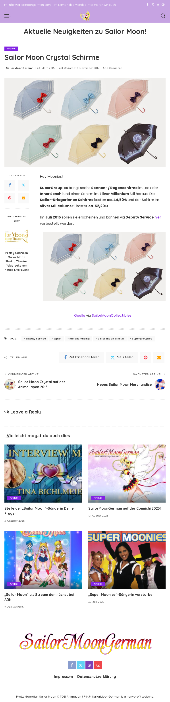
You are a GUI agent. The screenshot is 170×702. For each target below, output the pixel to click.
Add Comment (112, 68)
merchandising (80, 338)
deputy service (36, 338)
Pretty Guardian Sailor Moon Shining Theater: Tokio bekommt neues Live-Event (17, 261)
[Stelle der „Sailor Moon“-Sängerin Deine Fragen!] (43, 473)
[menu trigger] (8, 16)
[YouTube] (163, 4)
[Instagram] (157, 4)
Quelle (79, 315)
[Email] (23, 198)
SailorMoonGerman (20, 68)
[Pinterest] (9, 198)
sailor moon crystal (111, 338)
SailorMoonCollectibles (111, 315)
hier (158, 217)
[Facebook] (147, 4)
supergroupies (142, 338)
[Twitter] (152, 4)
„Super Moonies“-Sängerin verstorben (121, 594)
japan (58, 338)
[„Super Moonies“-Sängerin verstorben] (127, 559)
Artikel (11, 48)
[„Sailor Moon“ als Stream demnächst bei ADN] (43, 559)
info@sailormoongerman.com (27, 4)
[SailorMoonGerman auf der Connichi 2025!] (127, 473)
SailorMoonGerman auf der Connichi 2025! (124, 508)
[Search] (163, 16)
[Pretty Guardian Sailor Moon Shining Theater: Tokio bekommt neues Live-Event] (16, 237)
